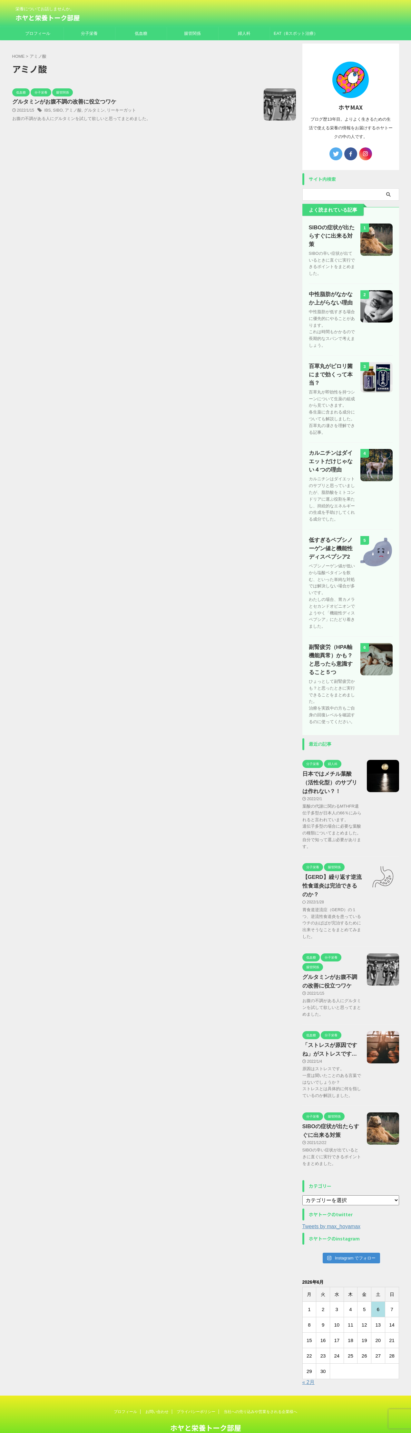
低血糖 (141, 33)
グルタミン (91, 110)
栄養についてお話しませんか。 (206, 1415)
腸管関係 (192, 33)
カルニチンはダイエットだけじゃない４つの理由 (332, 438)
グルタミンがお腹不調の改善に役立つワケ (61, 102)
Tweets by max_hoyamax (331, 1203)
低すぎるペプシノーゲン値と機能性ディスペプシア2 (332, 525)
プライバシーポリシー (196, 1389)
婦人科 (244, 33)
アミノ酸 (72, 110)
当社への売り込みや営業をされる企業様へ (260, 1389)
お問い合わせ (157, 1389)
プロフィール (37, 33)
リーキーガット (116, 110)
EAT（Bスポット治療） (296, 33)
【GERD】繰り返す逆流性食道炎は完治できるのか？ (330, 863)
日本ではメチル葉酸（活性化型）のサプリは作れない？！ (330, 759)
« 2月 (308, 1359)
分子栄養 (89, 33)
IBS (47, 110)
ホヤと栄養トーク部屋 (47, 17)
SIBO (57, 110)
